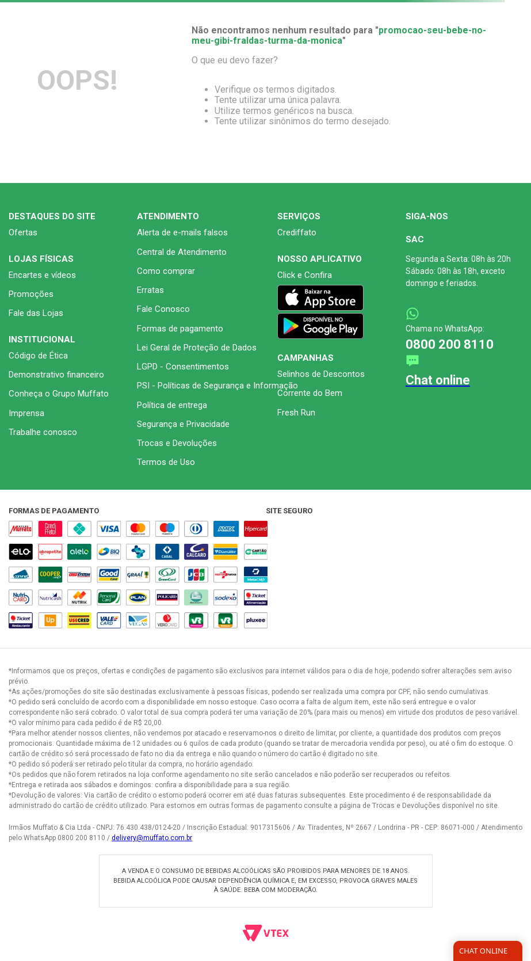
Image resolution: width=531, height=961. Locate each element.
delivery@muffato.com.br (152, 838)
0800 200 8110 (450, 344)
